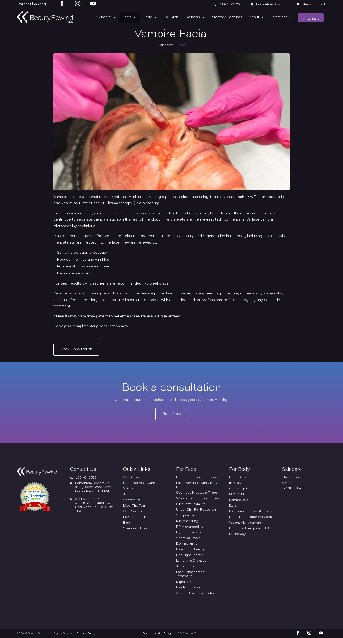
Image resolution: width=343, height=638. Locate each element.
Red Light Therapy (190, 555)
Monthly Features (233, 17)
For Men (181, 17)
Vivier (286, 483)
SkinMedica (291, 477)
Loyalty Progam (135, 517)
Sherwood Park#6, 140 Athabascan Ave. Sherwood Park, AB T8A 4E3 (94, 505)
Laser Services (241, 477)
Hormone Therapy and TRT (250, 528)
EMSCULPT (238, 494)
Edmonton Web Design (158, 633)
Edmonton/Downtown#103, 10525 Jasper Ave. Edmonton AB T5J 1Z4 (93, 487)
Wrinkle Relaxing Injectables (197, 498)
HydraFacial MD (188, 532)
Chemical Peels (188, 538)
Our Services (133, 477)
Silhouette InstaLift (190, 504)
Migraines (183, 582)
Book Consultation (76, 349)
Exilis (233, 505)
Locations (284, 17)
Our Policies (132, 511)
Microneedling (187, 521)
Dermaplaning (186, 543)
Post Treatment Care (139, 483)
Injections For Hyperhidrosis (250, 511)
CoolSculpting (240, 488)
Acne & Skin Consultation (196, 593)
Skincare (122, 17)
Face (143, 17)
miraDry (235, 483)
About (261, 17)
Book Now (311, 17)
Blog (126, 523)
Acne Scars (185, 566)
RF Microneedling (189, 527)
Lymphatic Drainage (191, 561)
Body (162, 17)
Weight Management (245, 523)
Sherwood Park (135, 528)
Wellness (203, 17)
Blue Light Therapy (190, 549)
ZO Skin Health (293, 488)
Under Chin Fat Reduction (196, 509)
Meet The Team (135, 505)
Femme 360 (238, 500)
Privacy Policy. (86, 633)
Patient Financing (31, 4)
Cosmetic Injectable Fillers (196, 493)
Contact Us (132, 500)
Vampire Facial (187, 515)
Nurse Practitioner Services (197, 477)
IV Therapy (237, 534)
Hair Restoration (188, 587)
